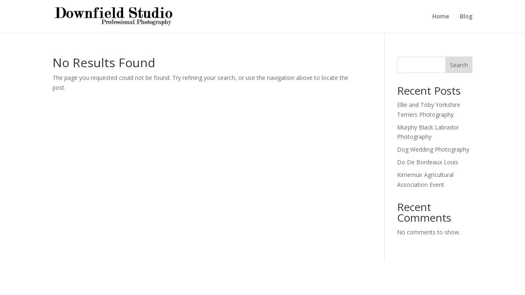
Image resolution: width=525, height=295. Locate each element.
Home (440, 17)
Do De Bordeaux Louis (427, 162)
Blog (466, 17)
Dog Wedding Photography (433, 149)
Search (459, 65)
